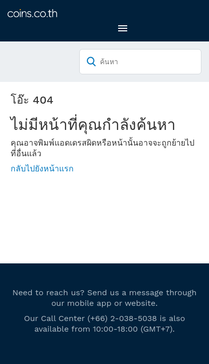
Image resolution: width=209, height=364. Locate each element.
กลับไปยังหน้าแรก (42, 168)
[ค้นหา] (140, 61)
